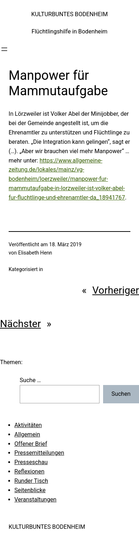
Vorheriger (115, 290)
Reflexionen (29, 471)
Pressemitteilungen (39, 452)
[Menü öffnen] (4, 49)
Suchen (120, 393)
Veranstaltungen (35, 499)
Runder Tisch (31, 480)
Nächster (20, 324)
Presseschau (31, 462)
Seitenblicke (30, 490)
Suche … (30, 380)
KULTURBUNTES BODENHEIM (69, 14)
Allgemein (27, 434)
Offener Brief (30, 443)
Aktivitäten (28, 425)
